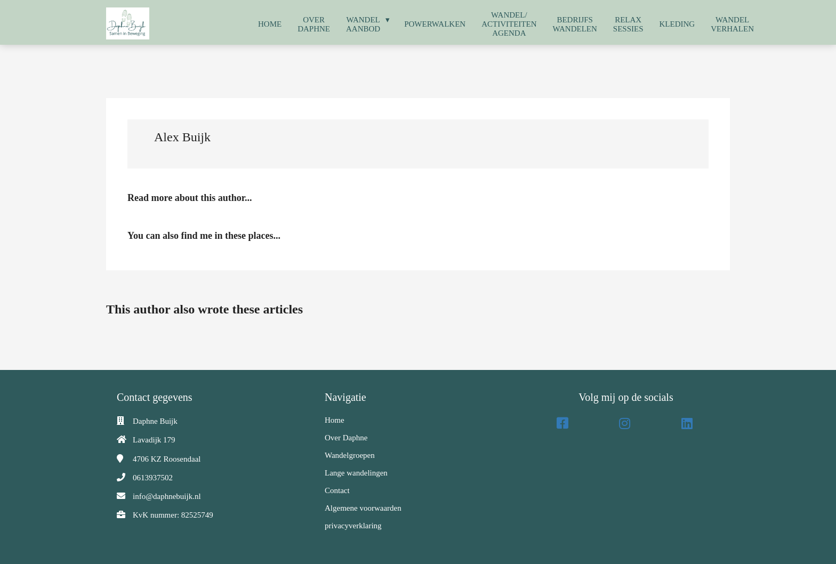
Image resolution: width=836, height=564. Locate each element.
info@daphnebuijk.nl (167, 496)
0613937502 (153, 477)
